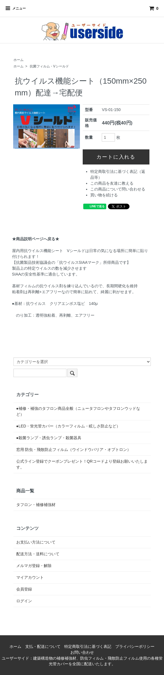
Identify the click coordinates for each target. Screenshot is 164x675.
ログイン (24, 601)
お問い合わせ (82, 652)
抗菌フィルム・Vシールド (49, 66)
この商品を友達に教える (111, 183)
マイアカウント (30, 577)
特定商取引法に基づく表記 (87, 646)
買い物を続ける (104, 195)
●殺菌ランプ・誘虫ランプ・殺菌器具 (48, 438)
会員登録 (24, 589)
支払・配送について (43, 646)
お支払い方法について (36, 542)
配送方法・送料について (37, 554)
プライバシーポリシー (134, 646)
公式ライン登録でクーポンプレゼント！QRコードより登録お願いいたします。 (82, 464)
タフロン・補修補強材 (36, 504)
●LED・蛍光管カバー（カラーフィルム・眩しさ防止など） (68, 426)
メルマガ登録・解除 (34, 565)
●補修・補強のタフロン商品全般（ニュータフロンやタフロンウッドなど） (78, 411)
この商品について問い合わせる (117, 189)
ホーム (18, 60)
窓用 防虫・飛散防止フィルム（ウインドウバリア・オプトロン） (73, 449)
